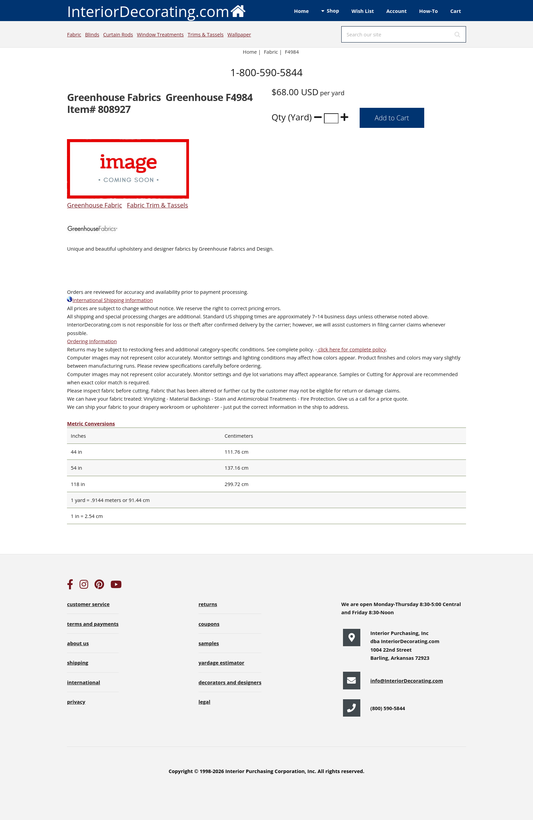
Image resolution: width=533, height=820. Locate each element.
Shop (333, 10)
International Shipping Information (110, 300)
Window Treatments (160, 34)
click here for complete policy (351, 349)
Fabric (74, 34)
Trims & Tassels (206, 34)
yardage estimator (221, 662)
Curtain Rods (118, 34)
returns (208, 604)
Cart (455, 10)
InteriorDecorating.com (156, 10)
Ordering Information (92, 341)
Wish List (362, 10)
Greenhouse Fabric (94, 205)
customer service (88, 604)
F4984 (292, 51)
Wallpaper (239, 34)
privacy (76, 701)
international (83, 682)
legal (204, 701)
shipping (77, 662)
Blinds (92, 34)
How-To (428, 10)
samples (209, 643)
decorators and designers (230, 682)
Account (396, 10)
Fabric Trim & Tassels (157, 205)
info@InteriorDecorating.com (406, 680)
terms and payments (93, 623)
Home (301, 10)
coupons (209, 623)
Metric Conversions (91, 423)
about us (78, 643)
